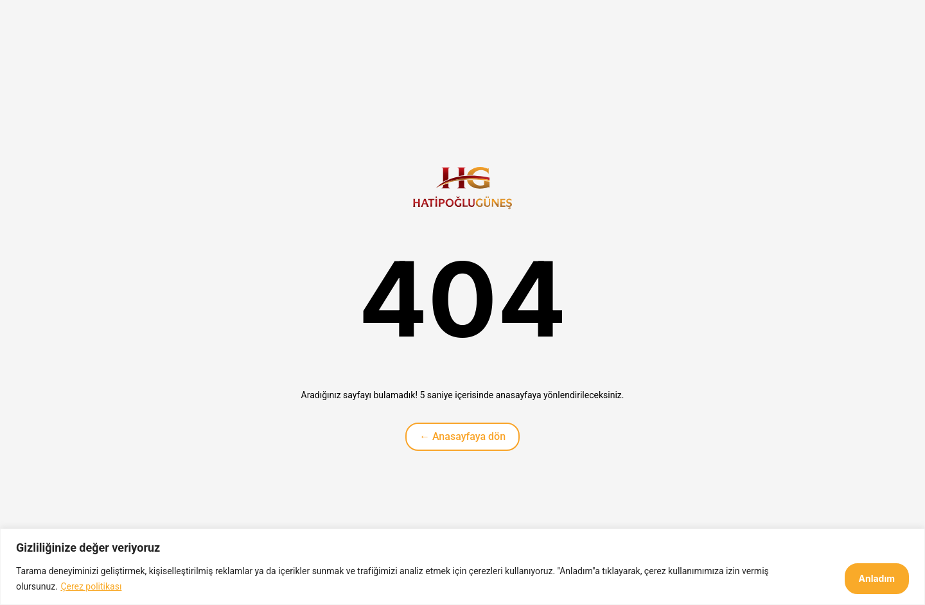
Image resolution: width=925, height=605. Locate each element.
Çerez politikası (90, 586)
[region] (462, 567)
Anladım (877, 578)
